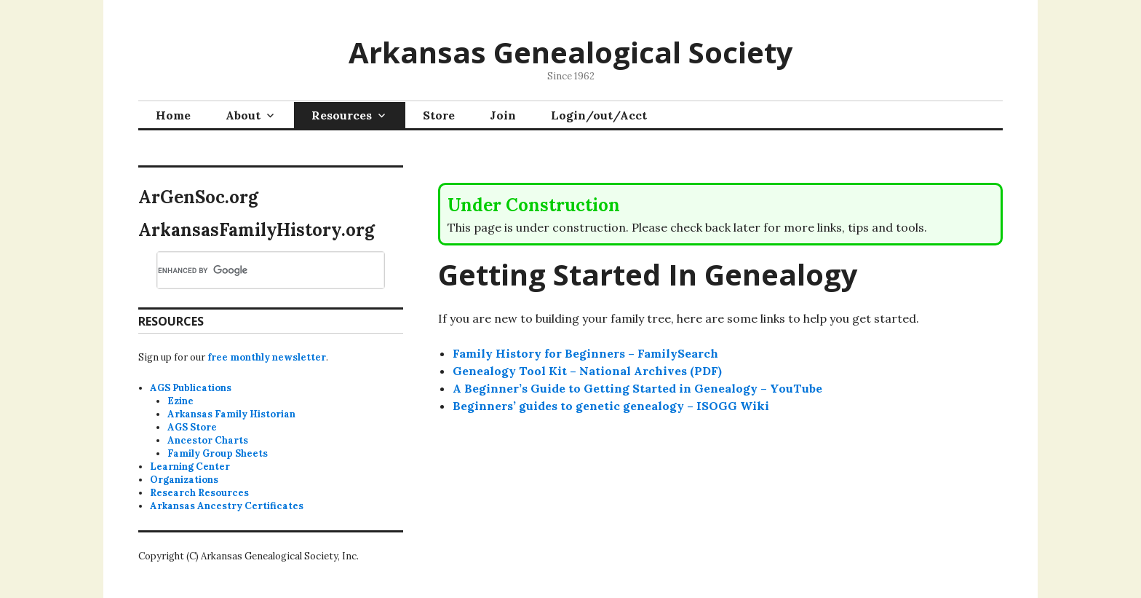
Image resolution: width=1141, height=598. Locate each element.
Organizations (184, 479)
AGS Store (192, 427)
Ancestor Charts (207, 440)
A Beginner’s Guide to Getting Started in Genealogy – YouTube (637, 388)
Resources (341, 115)
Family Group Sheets (217, 453)
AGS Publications (190, 388)
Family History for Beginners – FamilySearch (585, 353)
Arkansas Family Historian (231, 414)
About (243, 115)
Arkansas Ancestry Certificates (226, 506)
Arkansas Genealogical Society (571, 52)
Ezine (180, 401)
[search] (253, 270)
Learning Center (190, 466)
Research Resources (199, 493)
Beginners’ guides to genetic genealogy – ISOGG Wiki (611, 405)
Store (439, 115)
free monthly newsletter (266, 357)
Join (503, 115)
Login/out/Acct (599, 115)
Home (173, 115)
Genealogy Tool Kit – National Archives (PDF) (587, 370)
